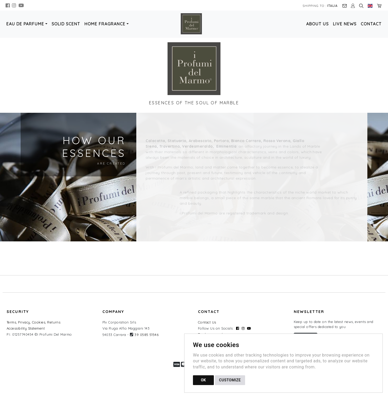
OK (203, 380)
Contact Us (207, 322)
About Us (317, 23)
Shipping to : (320, 6)
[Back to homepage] (194, 24)
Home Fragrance (104, 23)
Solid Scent (66, 23)
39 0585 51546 (146, 335)
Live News (345, 23)
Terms (11, 322)
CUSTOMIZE (230, 380)
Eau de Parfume (25, 23)
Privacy (24, 322)
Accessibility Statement (26, 328)
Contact (371, 23)
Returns (53, 322)
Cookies (38, 322)
